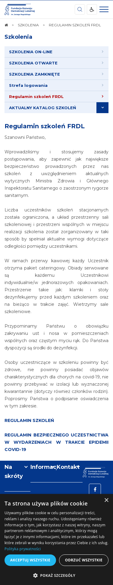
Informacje (43, 467)
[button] (56, 575)
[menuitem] (56, 51)
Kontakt (68, 467)
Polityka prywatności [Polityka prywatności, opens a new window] (23, 548)
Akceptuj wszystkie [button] (30, 560)
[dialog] (56, 539)
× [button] (106, 500)
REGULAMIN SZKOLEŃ (29, 420)
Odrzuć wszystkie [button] (83, 560)
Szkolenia (18, 37)
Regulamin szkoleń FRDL (45, 126)
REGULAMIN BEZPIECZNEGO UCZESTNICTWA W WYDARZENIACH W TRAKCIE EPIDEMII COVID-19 (56, 442)
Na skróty (14, 471)
